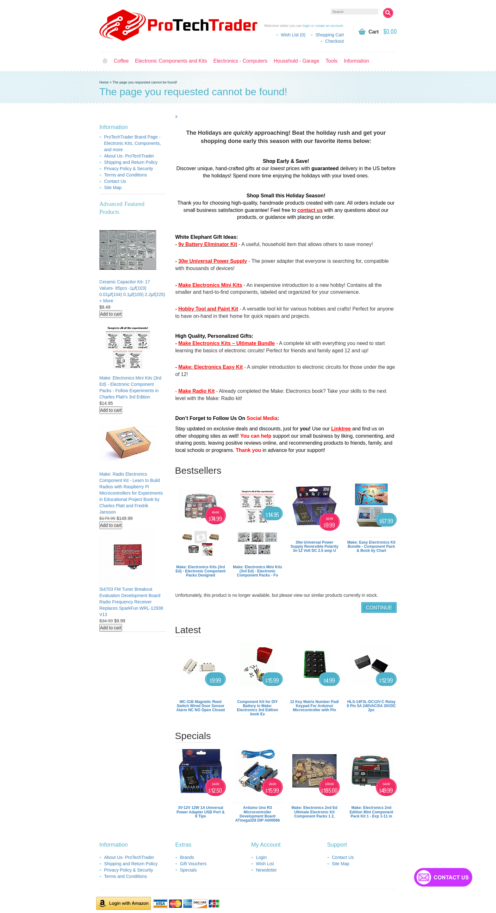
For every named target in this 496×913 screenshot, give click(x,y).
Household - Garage (296, 61)
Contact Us (115, 181)
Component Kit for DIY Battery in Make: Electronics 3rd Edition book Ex (257, 708)
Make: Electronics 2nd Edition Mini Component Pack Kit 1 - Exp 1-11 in (371, 811)
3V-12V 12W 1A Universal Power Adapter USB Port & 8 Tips (201, 811)
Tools (331, 61)
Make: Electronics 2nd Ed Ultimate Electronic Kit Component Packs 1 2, (314, 811)
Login (261, 857)
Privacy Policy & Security (128, 168)
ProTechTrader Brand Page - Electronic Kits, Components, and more (132, 143)
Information (356, 61)
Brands (187, 857)
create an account (329, 26)
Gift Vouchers (193, 863)
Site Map (112, 187)
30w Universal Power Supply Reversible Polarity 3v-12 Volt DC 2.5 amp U (314, 546)
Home (105, 61)
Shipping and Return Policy (131, 162)
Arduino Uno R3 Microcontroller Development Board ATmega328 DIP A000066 (257, 814)
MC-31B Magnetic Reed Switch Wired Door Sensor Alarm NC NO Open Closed (200, 706)
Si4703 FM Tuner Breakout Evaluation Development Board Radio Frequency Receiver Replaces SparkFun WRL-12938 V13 (131, 602)
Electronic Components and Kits (171, 61)
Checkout (334, 41)
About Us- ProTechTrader (129, 155)
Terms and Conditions (125, 174)
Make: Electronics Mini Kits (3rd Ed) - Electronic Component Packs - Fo (257, 571)
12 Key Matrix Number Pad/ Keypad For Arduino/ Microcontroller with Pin (314, 706)
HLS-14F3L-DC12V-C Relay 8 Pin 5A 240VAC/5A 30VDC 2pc (371, 706)
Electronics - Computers (241, 61)
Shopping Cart (329, 34)
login (306, 26)
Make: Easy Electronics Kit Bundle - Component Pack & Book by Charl (371, 546)
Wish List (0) (293, 34)
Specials (188, 870)
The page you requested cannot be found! (145, 82)
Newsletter (266, 870)
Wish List (265, 863)
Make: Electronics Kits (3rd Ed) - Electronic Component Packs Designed (201, 571)
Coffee (121, 61)
